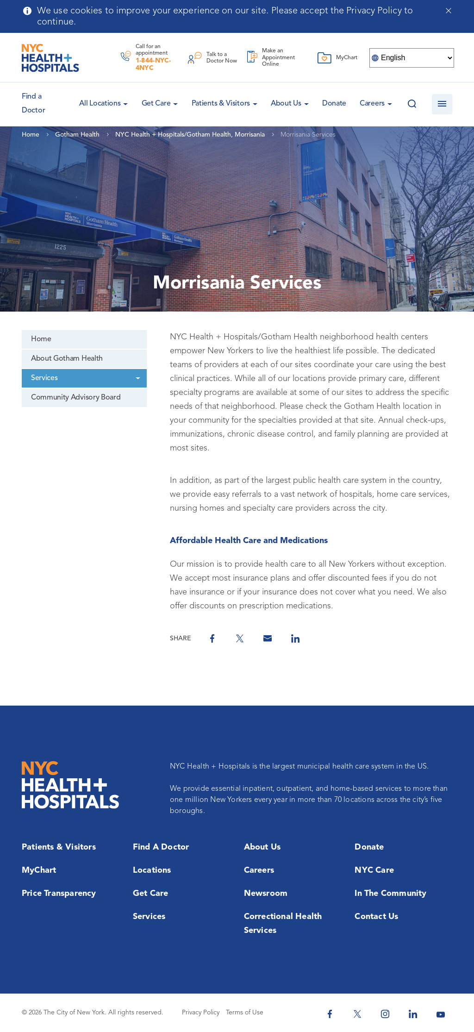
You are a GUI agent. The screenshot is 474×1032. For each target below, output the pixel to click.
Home (41, 339)
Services (44, 378)
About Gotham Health (67, 359)
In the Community (390, 893)
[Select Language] (411, 58)
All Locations (99, 103)
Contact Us (376, 917)
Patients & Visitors (221, 103)
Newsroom (266, 893)
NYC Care (374, 870)
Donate (334, 103)
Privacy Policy (200, 1012)
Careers (372, 103)
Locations (152, 870)
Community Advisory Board (75, 397)
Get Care (156, 103)
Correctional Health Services (283, 924)
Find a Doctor (161, 847)
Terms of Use (244, 1012)
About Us (286, 103)
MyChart (39, 870)
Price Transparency (59, 893)
